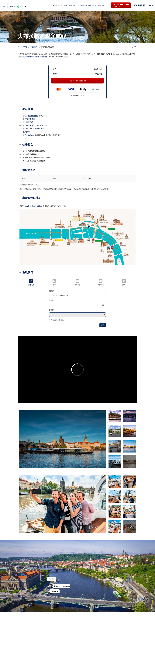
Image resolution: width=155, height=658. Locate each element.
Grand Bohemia (24, 56)
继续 (102, 325)
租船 (94, 5)
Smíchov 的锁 (38, 128)
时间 (51, 310)
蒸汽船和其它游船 (84, 5)
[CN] (151, 5)
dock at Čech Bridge (33, 206)
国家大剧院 (42, 125)
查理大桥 (29, 122)
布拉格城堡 (30, 119)
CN (19, 47)
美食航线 (72, 5)
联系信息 (101, 5)
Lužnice (65, 56)
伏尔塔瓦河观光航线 (60, 5)
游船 (51, 291)
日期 (51, 300)
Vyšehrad (30, 135)
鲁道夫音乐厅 (31, 125)
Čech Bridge (33, 115)
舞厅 (28, 132)
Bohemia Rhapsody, (39, 56)
